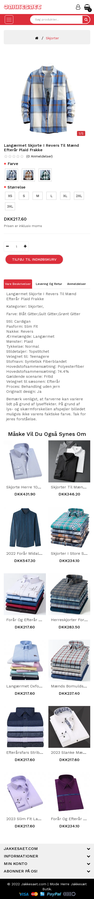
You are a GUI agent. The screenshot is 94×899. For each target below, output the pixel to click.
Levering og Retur (49, 284)
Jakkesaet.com (33, 884)
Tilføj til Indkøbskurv (34, 259)
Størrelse (17, 187)
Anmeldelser (76, 284)
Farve (13, 163)
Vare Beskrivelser (18, 284)
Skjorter (52, 38)
